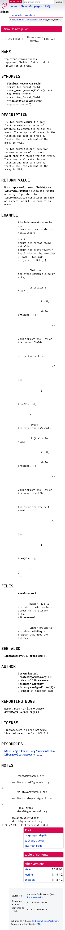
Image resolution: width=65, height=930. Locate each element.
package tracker (34, 840)
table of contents (37, 854)
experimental (18, 20)
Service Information (23, 15)
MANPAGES (15, 1)
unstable (29, 879)
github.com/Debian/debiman (44, 921)
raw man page (33, 845)
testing (28, 874)
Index (14, 6)
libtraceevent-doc (34, 20)
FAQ (47, 6)
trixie (27, 869)
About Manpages (31, 6)
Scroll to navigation (16, 29)
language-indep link (36, 835)
